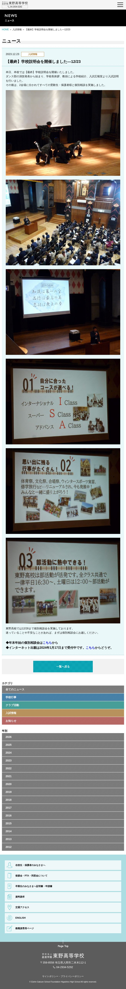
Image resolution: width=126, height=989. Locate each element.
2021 (9, 776)
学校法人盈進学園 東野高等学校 (15, 3)
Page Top (63, 946)
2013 (9, 839)
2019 (9, 791)
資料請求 (20, 896)
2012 (9, 846)
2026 (9, 736)
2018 (9, 799)
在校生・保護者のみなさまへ (30, 865)
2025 (9, 744)
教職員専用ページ (24, 928)
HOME (5, 29)
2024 (9, 752)
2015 (9, 823)
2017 (9, 807)
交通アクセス (22, 907)
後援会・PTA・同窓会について (31, 875)
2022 (9, 768)
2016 (9, 815)
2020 (9, 784)
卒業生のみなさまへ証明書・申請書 (33, 886)
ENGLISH (20, 918)
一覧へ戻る (63, 666)
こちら (47, 642)
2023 (9, 760)
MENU (120, 5)
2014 (9, 831)
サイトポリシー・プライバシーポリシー (63, 976)
